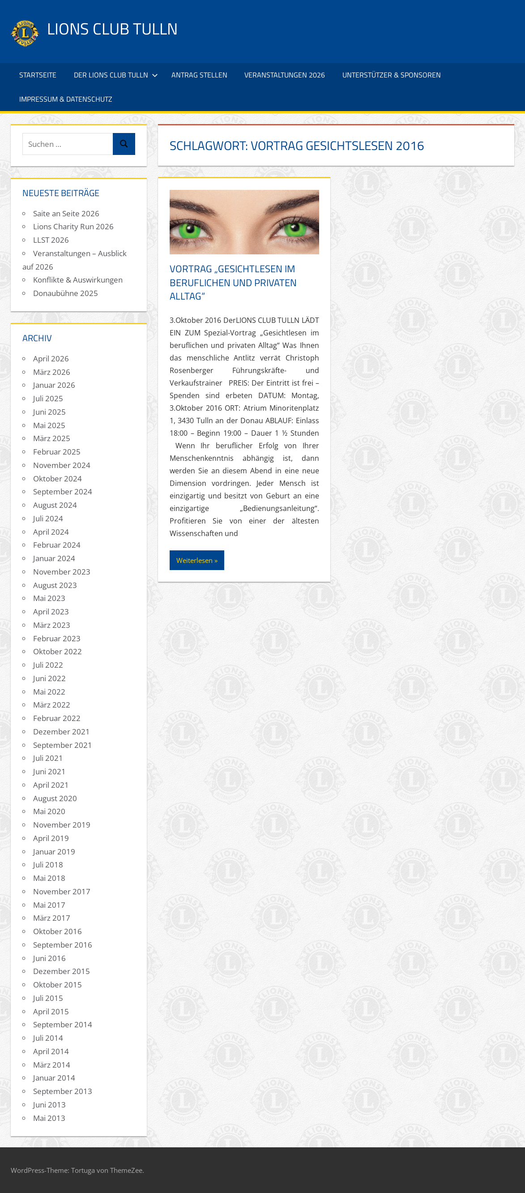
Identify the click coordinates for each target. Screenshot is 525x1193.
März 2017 (51, 918)
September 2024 (62, 491)
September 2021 (62, 745)
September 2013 (62, 1091)
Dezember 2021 (61, 731)
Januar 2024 (54, 558)
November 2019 (61, 825)
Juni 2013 (49, 1104)
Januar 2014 (54, 1078)
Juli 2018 (48, 864)
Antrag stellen (199, 74)
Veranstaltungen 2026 (284, 74)
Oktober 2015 (57, 984)
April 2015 (51, 1011)
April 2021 (51, 785)
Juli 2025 (48, 398)
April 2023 (51, 611)
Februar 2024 (57, 545)
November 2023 (61, 571)
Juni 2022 (49, 678)
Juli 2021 (48, 758)
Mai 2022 (49, 692)
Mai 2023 (49, 598)
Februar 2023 (57, 638)
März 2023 (51, 625)
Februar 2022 (57, 718)
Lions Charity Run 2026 (73, 226)
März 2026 (51, 372)
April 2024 (51, 532)
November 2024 (61, 465)
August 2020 (55, 798)
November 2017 (61, 891)
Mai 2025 (49, 425)
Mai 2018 (49, 878)
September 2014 (62, 1024)
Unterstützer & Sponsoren (391, 74)
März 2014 (51, 1065)
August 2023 (55, 585)
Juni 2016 (49, 958)
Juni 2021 (49, 771)
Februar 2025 (57, 451)
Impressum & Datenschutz (65, 99)
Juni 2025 (49, 412)
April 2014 (51, 1051)
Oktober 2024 (57, 478)
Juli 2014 (48, 1038)
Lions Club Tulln (112, 28)
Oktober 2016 (57, 931)
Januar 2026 (54, 385)
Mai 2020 (49, 811)
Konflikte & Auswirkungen (78, 280)
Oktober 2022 (57, 651)
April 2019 (51, 838)
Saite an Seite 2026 (66, 213)
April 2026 (51, 358)
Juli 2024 (48, 518)
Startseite (37, 74)
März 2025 (51, 438)
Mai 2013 (49, 1118)
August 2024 (55, 505)
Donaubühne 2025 (65, 293)
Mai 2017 (49, 905)
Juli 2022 (48, 665)
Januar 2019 (54, 851)
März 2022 (51, 704)
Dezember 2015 (61, 971)
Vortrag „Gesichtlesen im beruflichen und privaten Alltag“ (233, 282)
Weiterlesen (194, 560)
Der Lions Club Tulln (116, 74)
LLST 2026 (51, 240)
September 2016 (62, 945)
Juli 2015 (48, 998)
